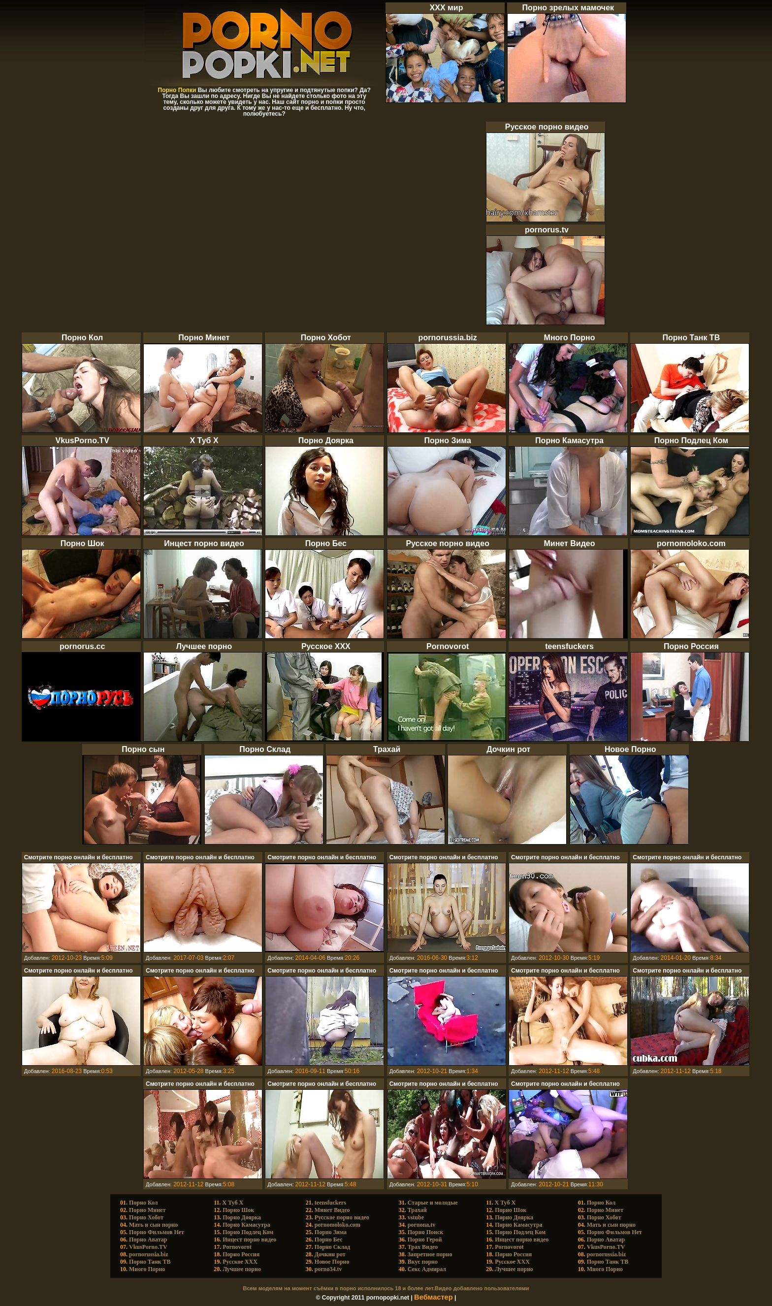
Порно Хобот (146, 1217)
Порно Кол (143, 1202)
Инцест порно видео (249, 1239)
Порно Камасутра (246, 1224)
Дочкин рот (330, 1254)
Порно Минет (147, 1210)
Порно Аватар (148, 1239)
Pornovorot (237, 1246)
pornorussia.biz (148, 1254)
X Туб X (233, 1202)
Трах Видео (423, 1246)
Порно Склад (332, 1246)
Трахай (417, 1210)
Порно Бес (329, 1239)
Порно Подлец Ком (248, 1232)
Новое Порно (332, 1261)
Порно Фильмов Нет (156, 1232)
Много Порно (147, 1269)
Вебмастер (433, 1297)
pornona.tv (421, 1224)
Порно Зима (331, 1232)
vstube (416, 1217)
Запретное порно (430, 1254)
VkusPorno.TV (148, 1246)
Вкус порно (423, 1261)
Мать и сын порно (153, 1224)
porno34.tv (328, 1269)
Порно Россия (241, 1254)
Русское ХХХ (240, 1261)
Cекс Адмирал (427, 1269)
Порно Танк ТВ (149, 1261)
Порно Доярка (242, 1217)
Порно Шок (238, 1210)
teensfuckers (330, 1202)
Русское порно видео (342, 1217)
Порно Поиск (425, 1232)
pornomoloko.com (337, 1224)
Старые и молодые (433, 1202)
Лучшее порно (242, 1269)
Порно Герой (425, 1239)
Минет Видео (332, 1210)
